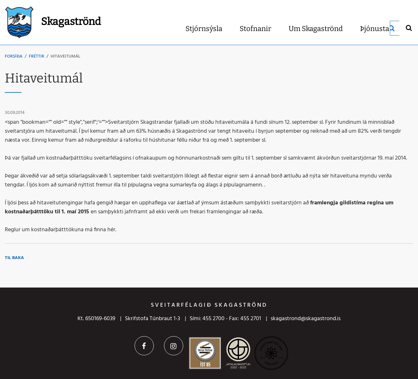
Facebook (144, 345)
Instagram (173, 345)
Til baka (14, 258)
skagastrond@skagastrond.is (305, 318)
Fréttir (36, 56)
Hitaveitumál (65, 56)
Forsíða (13, 56)
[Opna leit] (408, 28)
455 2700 (213, 318)
